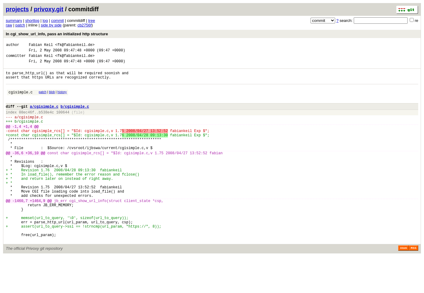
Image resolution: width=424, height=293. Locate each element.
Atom (403, 284)
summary (14, 20)
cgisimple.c (21, 99)
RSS (413, 284)
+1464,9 (37, 229)
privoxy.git (48, 9)
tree (91, 20)
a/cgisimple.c (44, 115)
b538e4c (46, 122)
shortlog (32, 20)
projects (17, 9)
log (45, 20)
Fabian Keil (41, 45)
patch (20, 25)
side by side (51, 25)
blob (52, 98)
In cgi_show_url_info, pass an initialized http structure (57, 34)
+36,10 (32, 171)
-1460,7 (20, 229)
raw (9, 25)
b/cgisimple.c (75, 115)
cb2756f (85, 25)
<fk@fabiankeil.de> (75, 45)
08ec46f (26, 122)
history (62, 98)
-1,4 (16, 139)
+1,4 (27, 139)
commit (57, 20)
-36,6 (17, 171)
